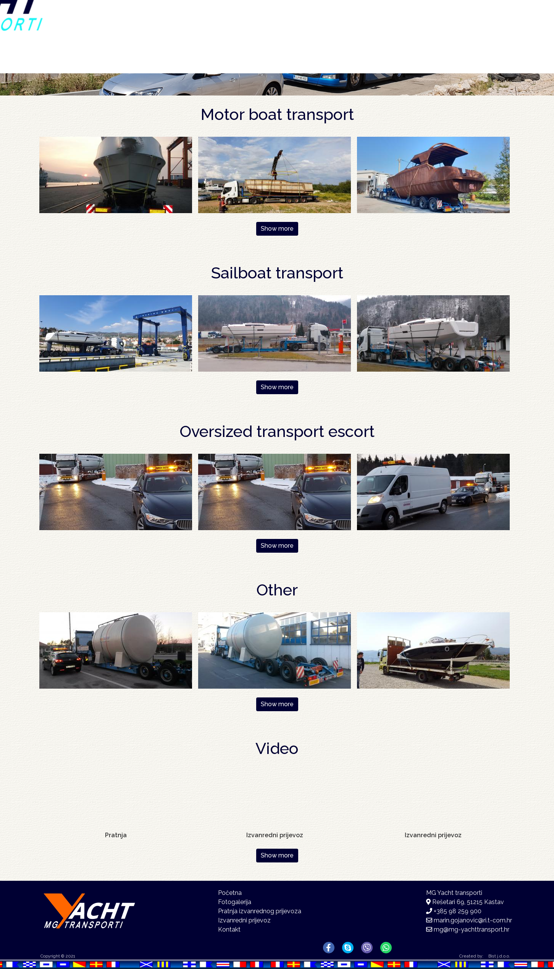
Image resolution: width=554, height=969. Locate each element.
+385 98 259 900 (457, 911)
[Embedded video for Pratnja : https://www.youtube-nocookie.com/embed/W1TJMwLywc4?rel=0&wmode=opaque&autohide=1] (115, 799)
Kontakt (454, 25)
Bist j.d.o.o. (499, 956)
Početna (263, 25)
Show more (277, 228)
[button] (115, 174)
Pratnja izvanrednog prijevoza (259, 911)
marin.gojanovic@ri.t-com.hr (473, 920)
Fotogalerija (383, 27)
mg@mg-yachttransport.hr (471, 929)
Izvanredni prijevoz (244, 920)
